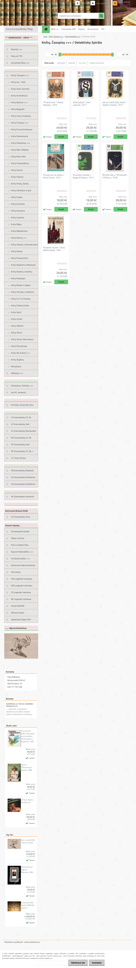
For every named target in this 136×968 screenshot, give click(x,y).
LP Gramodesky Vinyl (20, 516)
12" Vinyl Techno (18, 458)
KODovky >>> (17, 373)
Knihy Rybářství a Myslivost (23, 264)
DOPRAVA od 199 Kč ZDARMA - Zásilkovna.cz (20, 705)
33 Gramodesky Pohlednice (23, 484)
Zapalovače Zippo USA (21, 619)
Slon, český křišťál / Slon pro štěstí (28, 841)
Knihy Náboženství (19, 231)
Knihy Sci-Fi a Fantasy (21, 298)
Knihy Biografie (17, 109)
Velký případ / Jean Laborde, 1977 (81, 103)
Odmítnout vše (77, 962)
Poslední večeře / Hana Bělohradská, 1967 (54, 249)
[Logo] (22, 15)
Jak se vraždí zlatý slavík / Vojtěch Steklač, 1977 (114, 103)
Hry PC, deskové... (19, 392)
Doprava (81, 29)
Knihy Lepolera (17, 217)
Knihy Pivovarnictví (19, 258)
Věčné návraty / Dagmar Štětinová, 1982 (27, 870)
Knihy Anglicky (17, 359)
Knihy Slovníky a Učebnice (22, 292)
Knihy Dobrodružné (19, 136)
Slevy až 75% (16, 56)
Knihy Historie (17, 176)
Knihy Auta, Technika (20, 88)
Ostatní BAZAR (17, 605)
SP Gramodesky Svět (20, 444)
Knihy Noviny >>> (19, 237)
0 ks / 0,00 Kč (124, 2)
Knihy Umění (16, 319)
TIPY (103, 29)
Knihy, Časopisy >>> (20, 75)
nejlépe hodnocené (96, 62)
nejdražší (71, 62)
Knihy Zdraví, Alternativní (22, 339)
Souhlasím (96, 962)
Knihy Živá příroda (19, 346)
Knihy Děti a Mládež (20, 149)
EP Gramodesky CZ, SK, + (22, 451)
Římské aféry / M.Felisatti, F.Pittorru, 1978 (114, 176)
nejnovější (82, 62)
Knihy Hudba (16, 197)
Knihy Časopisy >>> (19, 122)
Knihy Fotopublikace (20, 163)
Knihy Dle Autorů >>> (20, 352)
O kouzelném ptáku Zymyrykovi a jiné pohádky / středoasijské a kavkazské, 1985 (28, 736)
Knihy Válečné (17, 325)
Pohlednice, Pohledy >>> (22, 385)
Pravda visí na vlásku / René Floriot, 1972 (53, 176)
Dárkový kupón (17, 612)
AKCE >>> (55, 29)
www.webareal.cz (32, 942)
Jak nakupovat (92, 29)
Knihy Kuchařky (18, 203)
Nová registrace (102, 3)
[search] (101, 15)
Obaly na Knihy (17, 538)
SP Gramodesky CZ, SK (21, 437)
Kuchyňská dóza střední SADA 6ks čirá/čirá (27, 905)
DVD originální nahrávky (21, 585)
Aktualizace (16, 366)
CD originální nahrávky (21, 592)
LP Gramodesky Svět (20, 424)
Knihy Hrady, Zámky (20, 183)
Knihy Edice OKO (18, 156)
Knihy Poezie (16, 251)
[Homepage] (47, 29)
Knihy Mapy (16, 224)
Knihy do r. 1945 (18, 82)
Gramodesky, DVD (68, 29)
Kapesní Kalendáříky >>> (22, 551)
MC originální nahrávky (21, 599)
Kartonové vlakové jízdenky (23, 565)
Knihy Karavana (18, 210)
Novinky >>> (16, 49)
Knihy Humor (17, 170)
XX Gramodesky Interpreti (22, 496)
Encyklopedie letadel (20, 531)
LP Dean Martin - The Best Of (27, 801)
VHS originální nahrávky (21, 578)
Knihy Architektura (19, 95)
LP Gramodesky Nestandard (23, 430)
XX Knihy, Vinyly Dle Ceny (22, 404)
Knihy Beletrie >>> (19, 102)
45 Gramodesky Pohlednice (23, 477)
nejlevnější (61, 62)
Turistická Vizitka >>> (20, 558)
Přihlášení (85, 3)
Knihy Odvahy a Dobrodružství (24, 244)
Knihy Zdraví (16, 332)
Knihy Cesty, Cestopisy (21, 115)
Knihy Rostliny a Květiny (21, 271)
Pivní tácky (16, 572)
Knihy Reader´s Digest (21, 285)
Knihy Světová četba (20, 305)
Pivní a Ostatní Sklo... (20, 545)
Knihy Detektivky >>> (20, 143)
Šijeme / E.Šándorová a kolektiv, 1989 (26, 767)
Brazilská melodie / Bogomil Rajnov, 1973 (83, 176)
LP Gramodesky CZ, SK (21, 417)
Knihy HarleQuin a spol (21, 190)
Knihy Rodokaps (18, 278)
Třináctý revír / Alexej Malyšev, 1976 (53, 103)
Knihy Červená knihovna (21, 129)
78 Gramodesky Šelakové (22, 470)
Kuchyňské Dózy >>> (20, 62)
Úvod (45, 36)
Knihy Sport (16, 312)
